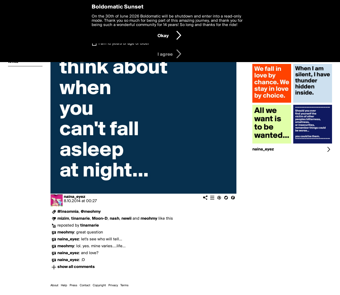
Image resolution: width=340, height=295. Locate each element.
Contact (85, 285)
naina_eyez (74, 197)
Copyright (99, 285)
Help (64, 285)
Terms (124, 285)
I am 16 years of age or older (124, 43)
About (54, 285)
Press (73, 285)
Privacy (113, 285)
